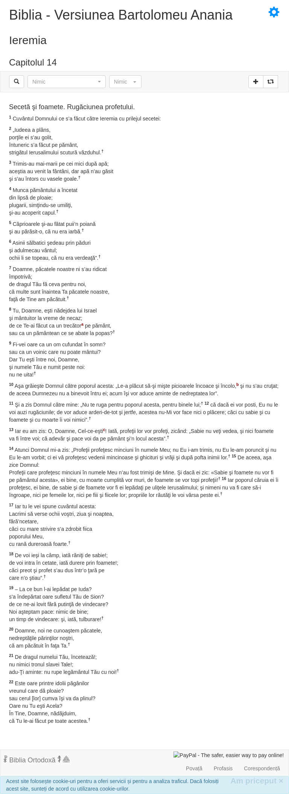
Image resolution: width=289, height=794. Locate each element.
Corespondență (262, 768)
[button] (66, 81)
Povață (194, 768)
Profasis (223, 768)
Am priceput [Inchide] (256, 781)
